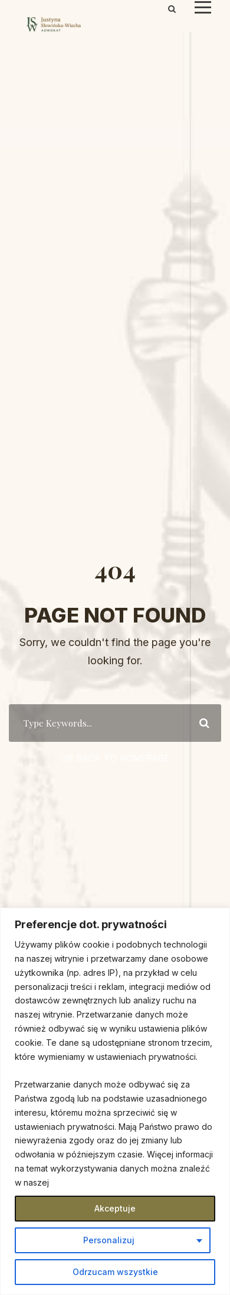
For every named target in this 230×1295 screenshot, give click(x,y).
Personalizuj (108, 1240)
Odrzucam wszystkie (115, 1272)
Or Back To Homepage (115, 758)
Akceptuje (115, 1208)
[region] (115, 1101)
